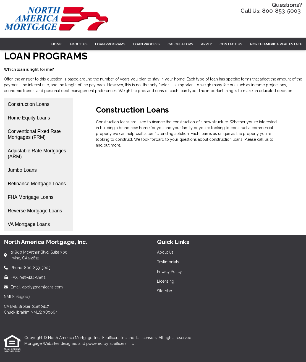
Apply (206, 44)
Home (56, 44)
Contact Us (230, 44)
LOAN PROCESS (146, 44)
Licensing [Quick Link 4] (165, 281)
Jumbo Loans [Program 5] (22, 170)
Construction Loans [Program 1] (28, 104)
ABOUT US (78, 44)
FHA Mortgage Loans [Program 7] (30, 197)
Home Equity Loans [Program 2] (29, 118)
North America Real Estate (276, 44)
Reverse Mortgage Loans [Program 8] (35, 210)
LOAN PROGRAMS (110, 44)
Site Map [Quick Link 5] (164, 291)
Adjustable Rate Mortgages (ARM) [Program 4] (37, 153)
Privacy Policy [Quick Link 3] (169, 271)
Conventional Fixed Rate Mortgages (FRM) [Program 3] (34, 134)
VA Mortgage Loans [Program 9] (29, 224)
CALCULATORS (180, 44)
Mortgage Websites (42, 343)
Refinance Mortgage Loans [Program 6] (37, 183)
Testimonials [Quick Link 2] (168, 262)
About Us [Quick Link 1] (165, 252)
